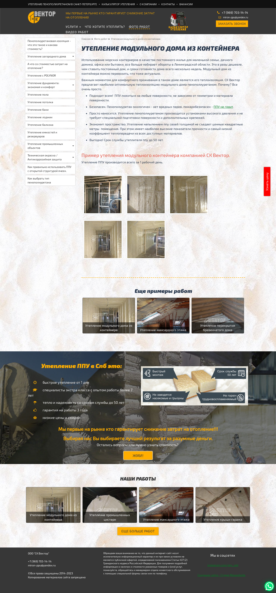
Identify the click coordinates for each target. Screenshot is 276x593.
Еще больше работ (138, 531)
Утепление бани (38, 109)
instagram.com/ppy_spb (222, 565)
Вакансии (186, 4)
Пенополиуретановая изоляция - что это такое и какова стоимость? (49, 44)
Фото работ (139, 26)
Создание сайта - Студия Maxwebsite (221, 575)
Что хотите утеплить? (105, 26)
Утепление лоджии (40, 117)
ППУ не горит (223, 107)
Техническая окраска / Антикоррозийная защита (51, 157)
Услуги (73, 26)
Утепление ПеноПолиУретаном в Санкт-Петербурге (62, 4)
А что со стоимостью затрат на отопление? (48, 66)
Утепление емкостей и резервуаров (42, 134)
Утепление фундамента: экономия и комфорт (51, 85)
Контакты (168, 4)
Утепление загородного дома (51, 56)
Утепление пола (38, 94)
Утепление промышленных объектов (51, 145)
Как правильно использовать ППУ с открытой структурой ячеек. (49, 168)
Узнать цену (267, 181)
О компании (148, 4)
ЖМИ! (138, 455)
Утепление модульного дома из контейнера (135, 38)
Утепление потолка (40, 102)
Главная (86, 38)
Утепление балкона (40, 124)
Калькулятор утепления (118, 4)
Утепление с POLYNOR (42, 75)
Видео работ (77, 32)
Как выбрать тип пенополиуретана (39, 180)
